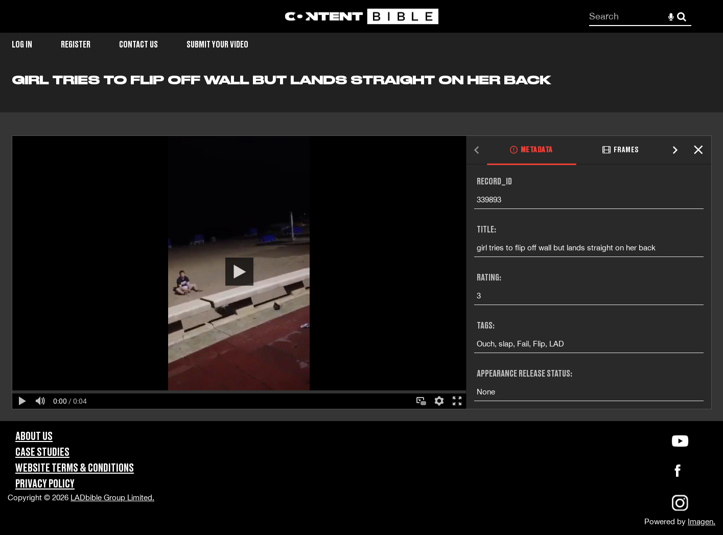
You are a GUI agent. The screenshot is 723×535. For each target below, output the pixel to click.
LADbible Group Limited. (112, 497)
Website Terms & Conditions (74, 468)
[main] (361, 247)
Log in (22, 44)
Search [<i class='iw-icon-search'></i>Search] (681, 16)
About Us (34, 436)
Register (75, 44)
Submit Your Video (217, 44)
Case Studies (42, 452)
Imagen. (701, 521)
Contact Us (138, 44)
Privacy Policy (45, 484)
